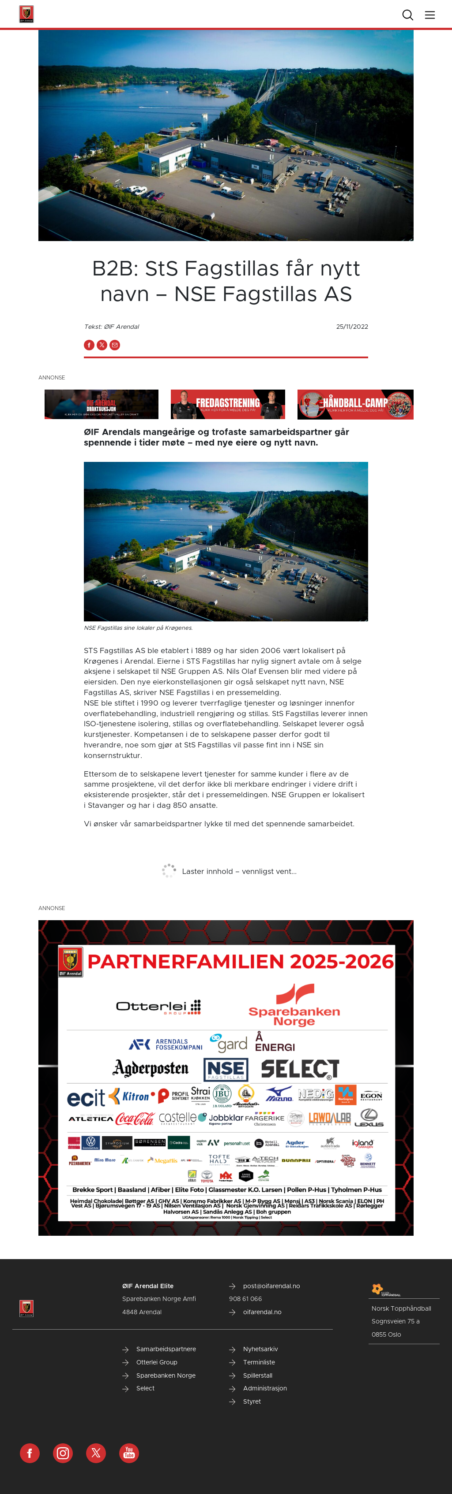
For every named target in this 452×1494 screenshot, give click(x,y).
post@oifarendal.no (264, 1286)
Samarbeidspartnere (159, 1349)
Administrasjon (258, 1389)
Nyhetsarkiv (253, 1349)
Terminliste (252, 1363)
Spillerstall (250, 1376)
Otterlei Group (149, 1363)
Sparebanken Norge (159, 1376)
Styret (245, 1402)
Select (138, 1389)
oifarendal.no (255, 1312)
